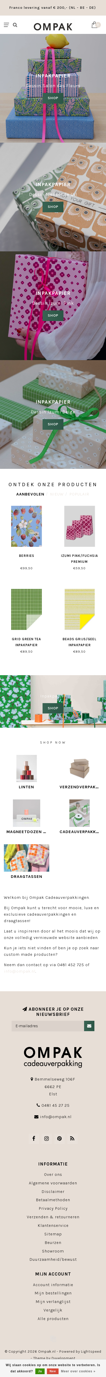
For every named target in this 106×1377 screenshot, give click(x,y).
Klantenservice (53, 1225)
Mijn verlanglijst (53, 1301)
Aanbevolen (30, 494)
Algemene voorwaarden (53, 1183)
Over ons (53, 1174)
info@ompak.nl (20, 971)
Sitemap (53, 1234)
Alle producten (53, 1318)
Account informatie (53, 1284)
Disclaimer (53, 1191)
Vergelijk (53, 1310)
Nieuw (57, 494)
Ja (40, 1371)
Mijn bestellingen (53, 1293)
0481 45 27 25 (56, 1105)
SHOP (53, 98)
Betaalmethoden (53, 1199)
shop (53, 207)
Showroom (53, 1251)
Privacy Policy (53, 1208)
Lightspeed (91, 1351)
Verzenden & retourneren (53, 1216)
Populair (79, 494)
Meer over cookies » (78, 1371)
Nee (53, 1371)
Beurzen (53, 1242)
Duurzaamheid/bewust (53, 1259)
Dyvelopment (64, 1358)
